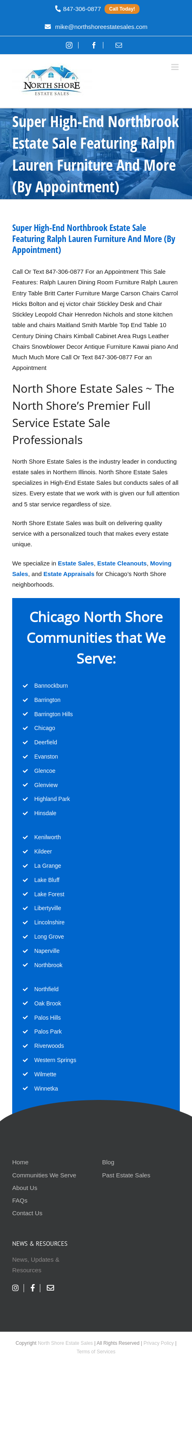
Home (20, 1162)
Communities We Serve (44, 1175)
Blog (108, 1162)
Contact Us (27, 1213)
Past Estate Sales (126, 1175)
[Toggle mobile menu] (175, 67)
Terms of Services (95, 1352)
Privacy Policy (159, 1343)
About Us (24, 1187)
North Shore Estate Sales (65, 1343)
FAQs (20, 1200)
